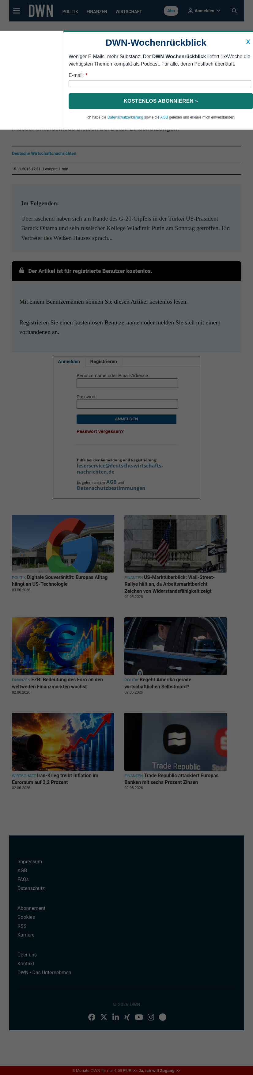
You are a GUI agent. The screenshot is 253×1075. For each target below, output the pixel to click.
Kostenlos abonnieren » (161, 101)
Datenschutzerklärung (125, 117)
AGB (164, 117)
